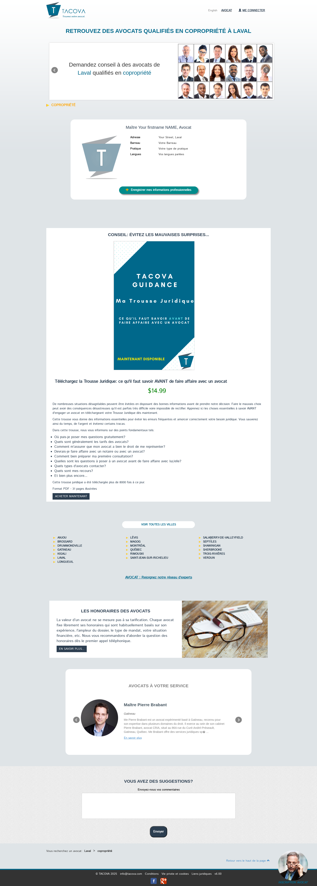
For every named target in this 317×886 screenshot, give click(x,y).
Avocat (226, 10)
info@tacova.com (131, 874)
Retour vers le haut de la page (248, 861)
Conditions (151, 874)
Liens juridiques (201, 874)
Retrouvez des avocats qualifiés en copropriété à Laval (158, 31)
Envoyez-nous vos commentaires (159, 790)
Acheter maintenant (71, 496)
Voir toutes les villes (158, 525)
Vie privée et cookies (175, 874)
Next (266, 70)
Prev (54, 70)
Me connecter (252, 10)
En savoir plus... (71, 649)
